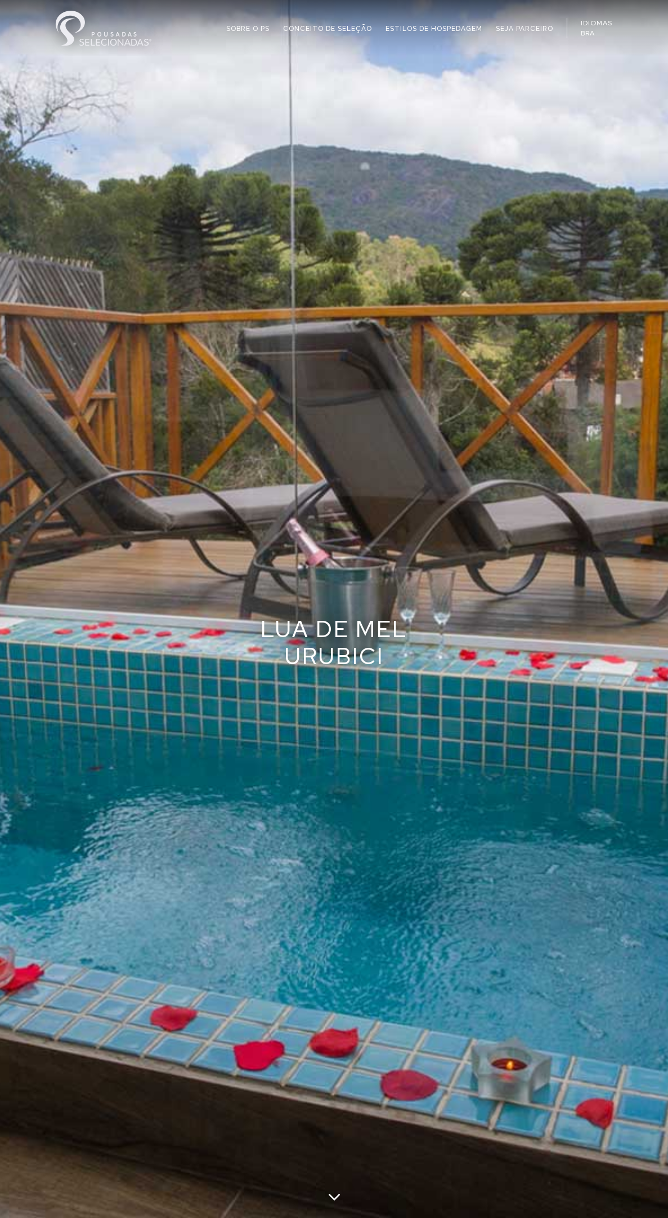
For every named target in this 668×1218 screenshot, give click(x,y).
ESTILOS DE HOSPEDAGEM (433, 29)
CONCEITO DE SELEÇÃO (327, 29)
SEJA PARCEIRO (524, 29)
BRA (588, 33)
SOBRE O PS (248, 29)
